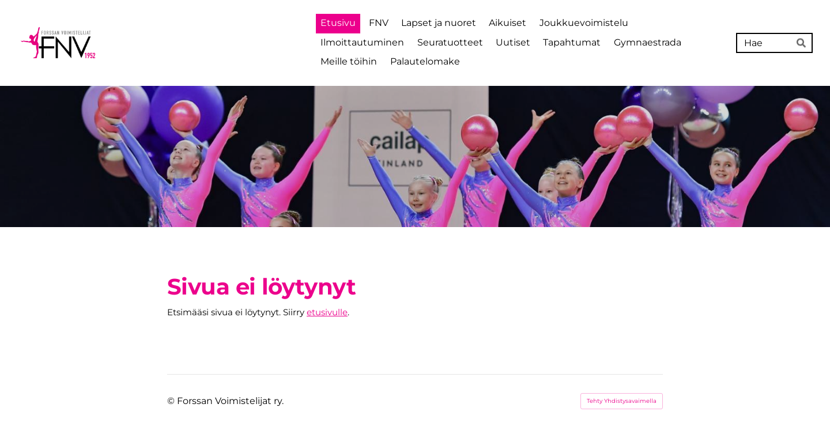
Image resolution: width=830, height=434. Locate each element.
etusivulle (327, 312)
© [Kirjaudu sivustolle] (172, 400)
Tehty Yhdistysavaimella (622, 401)
